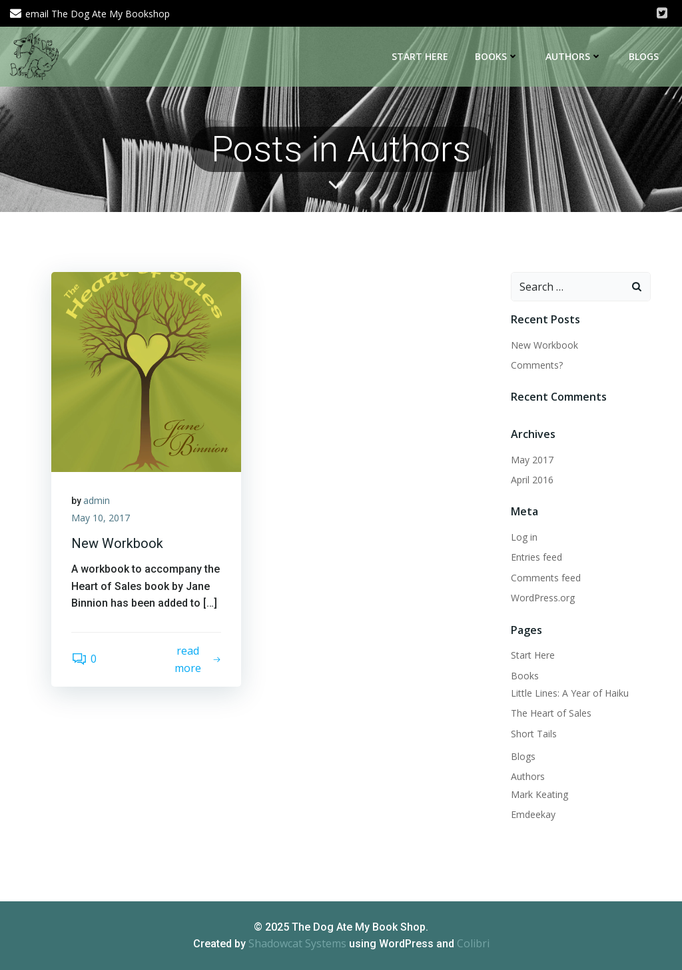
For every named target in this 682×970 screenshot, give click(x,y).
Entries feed (536, 557)
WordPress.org (543, 597)
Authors (573, 56)
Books (497, 56)
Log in (524, 537)
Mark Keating (539, 794)
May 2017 (532, 459)
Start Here (420, 56)
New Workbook (544, 345)
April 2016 (532, 479)
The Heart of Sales (551, 713)
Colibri (473, 943)
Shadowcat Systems (297, 943)
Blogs (644, 56)
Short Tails (534, 733)
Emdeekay (533, 814)
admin (96, 500)
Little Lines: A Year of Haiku (570, 693)
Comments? (537, 365)
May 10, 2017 (100, 517)
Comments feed (546, 577)
